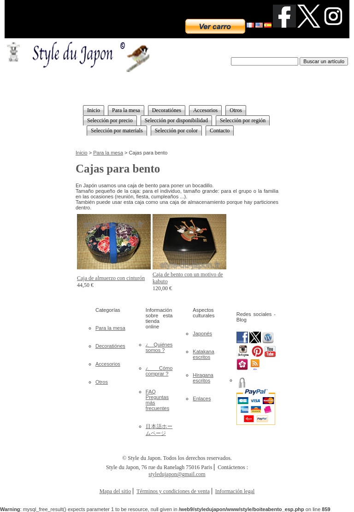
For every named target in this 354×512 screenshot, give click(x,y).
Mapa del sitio (115, 491)
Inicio (82, 152)
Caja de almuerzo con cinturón (111, 278)
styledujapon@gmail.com (176, 474)
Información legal (235, 491)
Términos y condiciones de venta (173, 491)
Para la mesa (108, 152)
